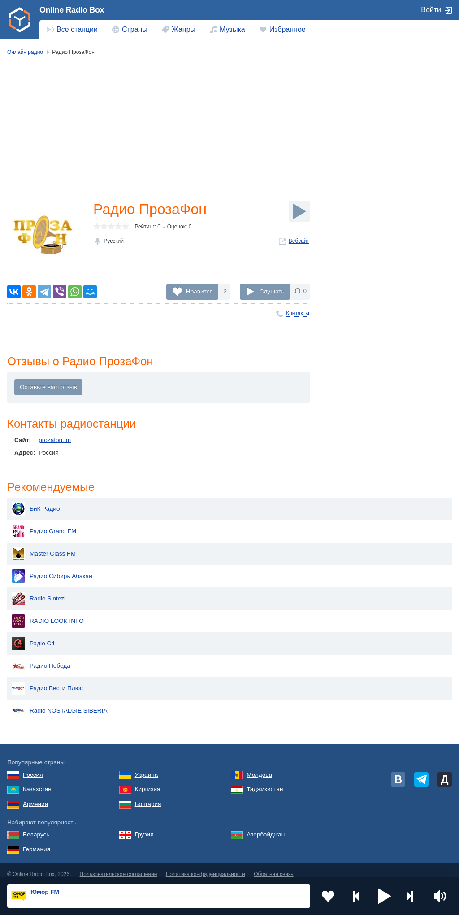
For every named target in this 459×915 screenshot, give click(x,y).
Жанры (183, 29)
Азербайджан (266, 827)
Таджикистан (265, 782)
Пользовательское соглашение (118, 867)
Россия (33, 767)
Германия (36, 842)
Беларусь (36, 827)
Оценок (176, 226)
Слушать (272, 291)
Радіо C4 (33, 636)
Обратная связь (273, 867)
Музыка (232, 29)
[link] (19, 19)
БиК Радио (36, 501)
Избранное (287, 29)
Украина (146, 767)
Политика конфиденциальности (205, 867)
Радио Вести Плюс (47, 681)
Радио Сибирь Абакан (52, 569)
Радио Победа (41, 658)
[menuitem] (72, 29)
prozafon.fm (55, 440)
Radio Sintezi (38, 591)
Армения (35, 796)
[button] (384, 896)
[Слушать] (299, 211)
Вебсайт (299, 241)
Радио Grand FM (44, 524)
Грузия (144, 827)
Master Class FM (44, 546)
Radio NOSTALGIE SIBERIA (60, 703)
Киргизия (147, 782)
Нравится (199, 291)
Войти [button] (431, 9)
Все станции (77, 29)
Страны (134, 29)
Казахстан (37, 782)
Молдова (259, 767)
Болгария (148, 796)
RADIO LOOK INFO (48, 614)
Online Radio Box (71, 9)
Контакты (297, 313)
